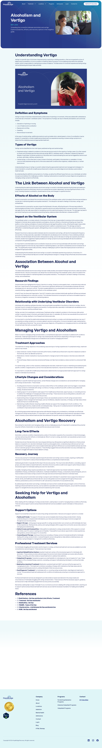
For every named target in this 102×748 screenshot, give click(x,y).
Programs (51, 4)
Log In (67, 4)
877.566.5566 (84, 702)
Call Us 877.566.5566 (91, 4)
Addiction (39, 711)
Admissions (60, 4)
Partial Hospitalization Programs (64, 703)
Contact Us (74, 4)
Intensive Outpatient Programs (67, 707)
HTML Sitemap (40, 730)
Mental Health (40, 715)
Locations (39, 708)
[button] (32, 3)
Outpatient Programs (64, 710)
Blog (37, 727)
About (23, 4)
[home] (10, 4)
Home (37, 702)
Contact (38, 721)
